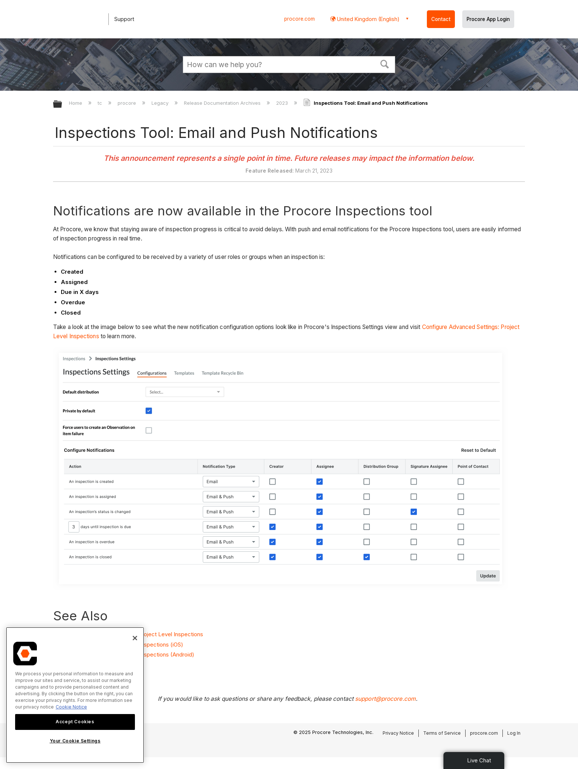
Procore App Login (488, 19)
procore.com (299, 19)
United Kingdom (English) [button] (367, 19)
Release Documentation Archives (223, 103)
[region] (75, 695)
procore (127, 103)
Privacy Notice (398, 733)
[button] (385, 63)
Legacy (161, 103)
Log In (513, 733)
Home (76, 103)
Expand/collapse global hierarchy (62, 104)
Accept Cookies (75, 721)
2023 (282, 103)
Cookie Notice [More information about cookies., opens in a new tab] (71, 707)
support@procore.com (385, 698)
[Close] (135, 638)
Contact (440, 19)
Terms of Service (442, 733)
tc (101, 103)
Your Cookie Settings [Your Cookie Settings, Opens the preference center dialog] (75, 741)
